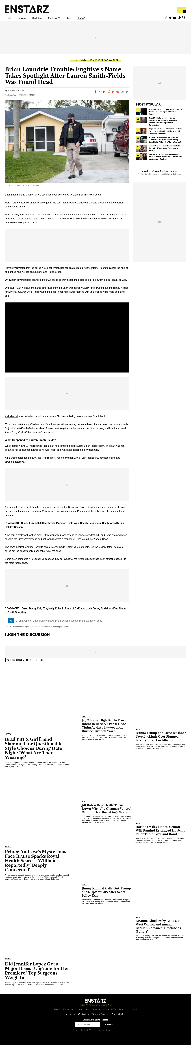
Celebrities (50, 19)
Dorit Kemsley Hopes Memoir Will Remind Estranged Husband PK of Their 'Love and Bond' (160, 835)
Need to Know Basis (154, 176)
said (12, 292)
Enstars (27, 8)
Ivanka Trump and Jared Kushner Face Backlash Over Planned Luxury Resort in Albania (161, 741)
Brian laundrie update (66, 625)
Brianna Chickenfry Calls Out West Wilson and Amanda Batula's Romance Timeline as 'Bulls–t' (158, 931)
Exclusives (28, 19)
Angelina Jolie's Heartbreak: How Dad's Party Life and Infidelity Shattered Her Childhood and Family (165, 135)
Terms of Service (100, 1018)
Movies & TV (73, 19)
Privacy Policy (118, 1018)
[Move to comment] (127, 96)
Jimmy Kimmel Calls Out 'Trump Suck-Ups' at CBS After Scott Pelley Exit (106, 896)
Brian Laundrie (24, 625)
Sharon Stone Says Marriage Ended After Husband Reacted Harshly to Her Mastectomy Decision (165, 161)
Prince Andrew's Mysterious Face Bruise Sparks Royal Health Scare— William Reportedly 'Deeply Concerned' (35, 865)
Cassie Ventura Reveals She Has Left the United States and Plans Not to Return (164, 152)
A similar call (11, 421)
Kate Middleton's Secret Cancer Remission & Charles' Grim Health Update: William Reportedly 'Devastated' (163, 126)
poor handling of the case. (48, 555)
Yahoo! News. (101, 543)
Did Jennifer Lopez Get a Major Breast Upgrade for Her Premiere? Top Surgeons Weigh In (37, 975)
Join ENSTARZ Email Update (95, 1024)
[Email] (122, 96)
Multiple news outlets (29, 223)
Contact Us (83, 1018)
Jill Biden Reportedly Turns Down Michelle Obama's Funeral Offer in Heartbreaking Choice (106, 813)
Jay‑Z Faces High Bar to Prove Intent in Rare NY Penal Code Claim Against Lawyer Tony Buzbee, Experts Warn (104, 730)
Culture (96, 1014)
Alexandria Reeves (16, 95)
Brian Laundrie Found (90, 625)
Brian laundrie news (43, 625)
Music (92, 19)
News (75, 64)
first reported (35, 450)
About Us (70, 1018)
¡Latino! (109, 19)
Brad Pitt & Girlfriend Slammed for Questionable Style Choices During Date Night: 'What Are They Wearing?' (165, 144)
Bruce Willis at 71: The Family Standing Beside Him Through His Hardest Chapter (165, 116)
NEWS (9, 19)
